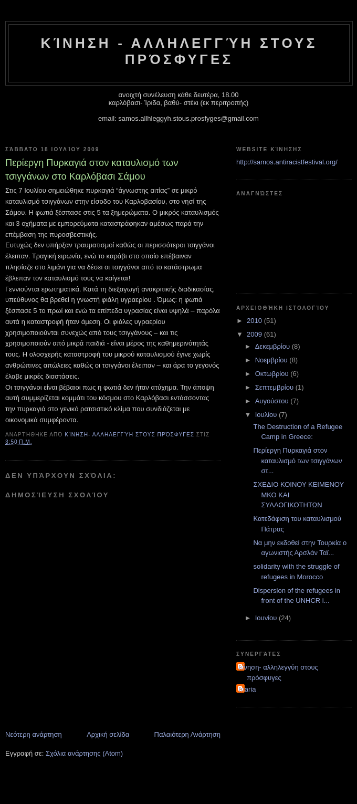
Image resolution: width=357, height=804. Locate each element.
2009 (255, 334)
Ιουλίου (267, 415)
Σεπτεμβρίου (275, 387)
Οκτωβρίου (272, 374)
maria (247, 689)
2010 (255, 321)
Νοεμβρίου (272, 360)
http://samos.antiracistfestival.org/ (287, 162)
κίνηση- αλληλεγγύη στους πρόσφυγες (278, 672)
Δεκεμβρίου (273, 346)
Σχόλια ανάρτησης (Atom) (84, 753)
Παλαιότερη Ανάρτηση (187, 734)
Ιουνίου (267, 618)
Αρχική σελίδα (108, 734)
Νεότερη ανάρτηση (33, 734)
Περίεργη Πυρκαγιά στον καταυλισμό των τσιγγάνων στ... (297, 460)
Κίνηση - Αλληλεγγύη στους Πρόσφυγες (179, 51)
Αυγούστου (273, 401)
